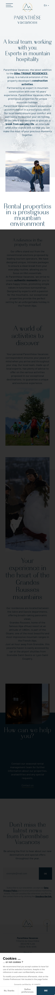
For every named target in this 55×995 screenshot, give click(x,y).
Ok (45, 873)
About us (27, 952)
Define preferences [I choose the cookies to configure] (27, 990)
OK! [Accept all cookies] (46, 991)
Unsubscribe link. (43, 896)
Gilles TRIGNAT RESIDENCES (31, 73)
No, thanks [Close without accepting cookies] (9, 991)
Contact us (28, 785)
